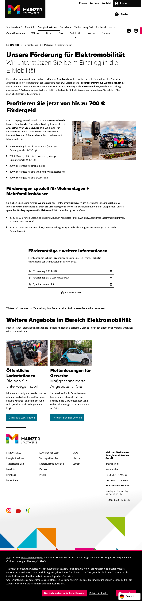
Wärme (35, 33)
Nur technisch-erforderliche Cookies (64, 593)
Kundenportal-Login (49, 452)
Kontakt (106, 3)
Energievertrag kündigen (51, 463)
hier (62, 583)
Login (120, 3)
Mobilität (30, 27)
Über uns (76, 458)
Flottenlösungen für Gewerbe (67, 417)
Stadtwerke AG (14, 27)
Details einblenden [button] (98, 593)
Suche (121, 14)
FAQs (75, 452)
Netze (112, 27)
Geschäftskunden (15, 33)
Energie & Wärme (47, 27)
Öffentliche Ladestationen (22, 417)
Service (106, 33)
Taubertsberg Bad (83, 27)
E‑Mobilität (75, 33)
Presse (83, 3)
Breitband (11, 474)
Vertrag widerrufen (48, 458)
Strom (49, 33)
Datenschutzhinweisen (93, 308)
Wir (8, 557)
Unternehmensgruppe (32, 557)
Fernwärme (12, 480)
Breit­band (100, 27)
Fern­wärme (65, 27)
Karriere (94, 3)
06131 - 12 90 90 (118, 474)
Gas (61, 33)
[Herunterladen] (111, 271)
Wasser (91, 33)
